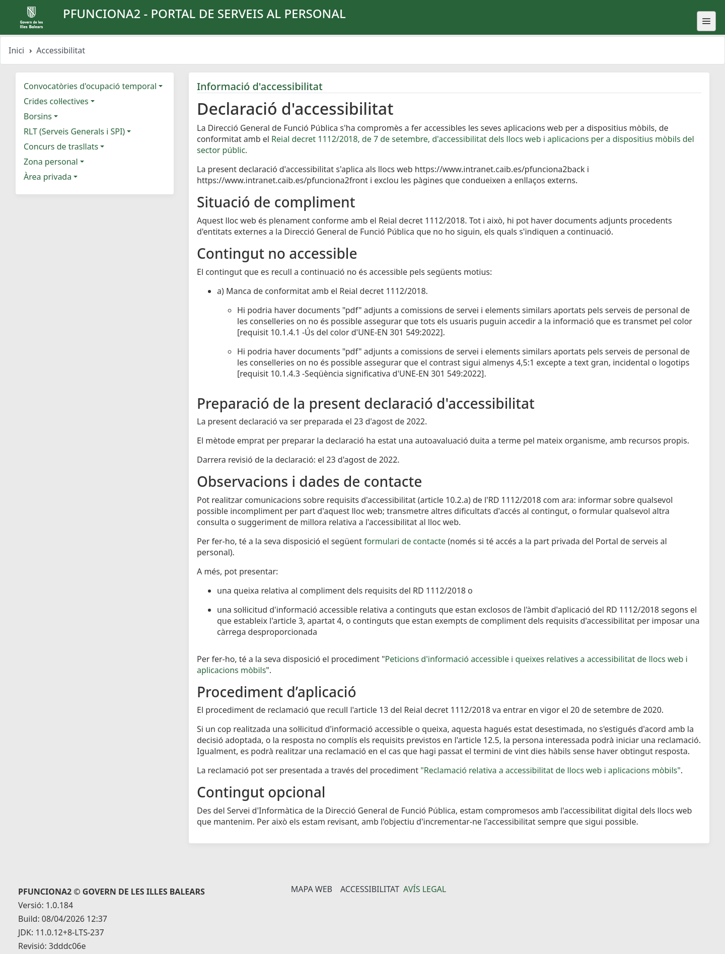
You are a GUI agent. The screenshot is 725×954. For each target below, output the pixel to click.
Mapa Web (311, 889)
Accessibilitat (369, 889)
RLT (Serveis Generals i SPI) (74, 131)
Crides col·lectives (56, 101)
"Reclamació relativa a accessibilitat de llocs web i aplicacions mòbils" (550, 770)
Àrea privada (47, 176)
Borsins (38, 116)
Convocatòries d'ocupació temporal (90, 86)
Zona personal (51, 161)
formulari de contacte (405, 541)
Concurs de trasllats (61, 146)
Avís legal (424, 889)
